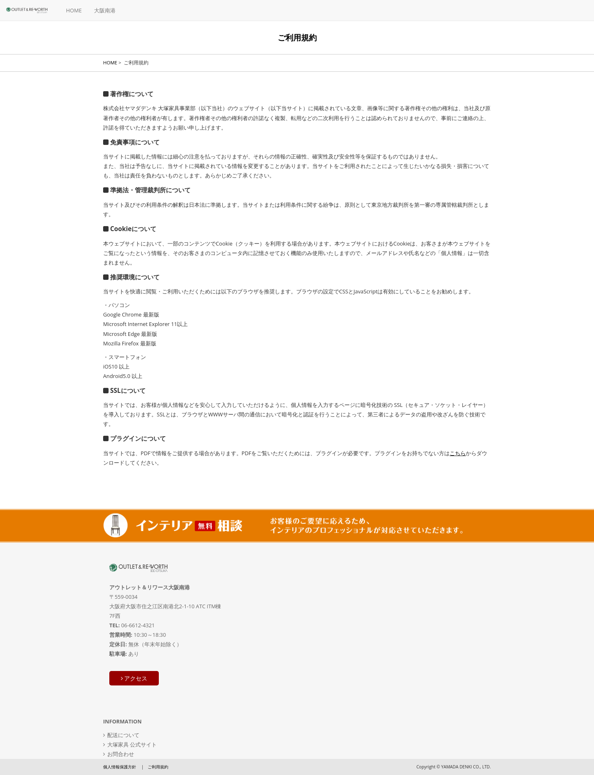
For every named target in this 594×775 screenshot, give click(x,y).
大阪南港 (105, 10)
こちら (458, 453)
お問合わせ (120, 754)
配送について (123, 735)
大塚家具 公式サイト (132, 744)
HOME (74, 10)
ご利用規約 (158, 767)
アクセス (134, 678)
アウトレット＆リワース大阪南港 (149, 587)
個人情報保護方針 (119, 767)
